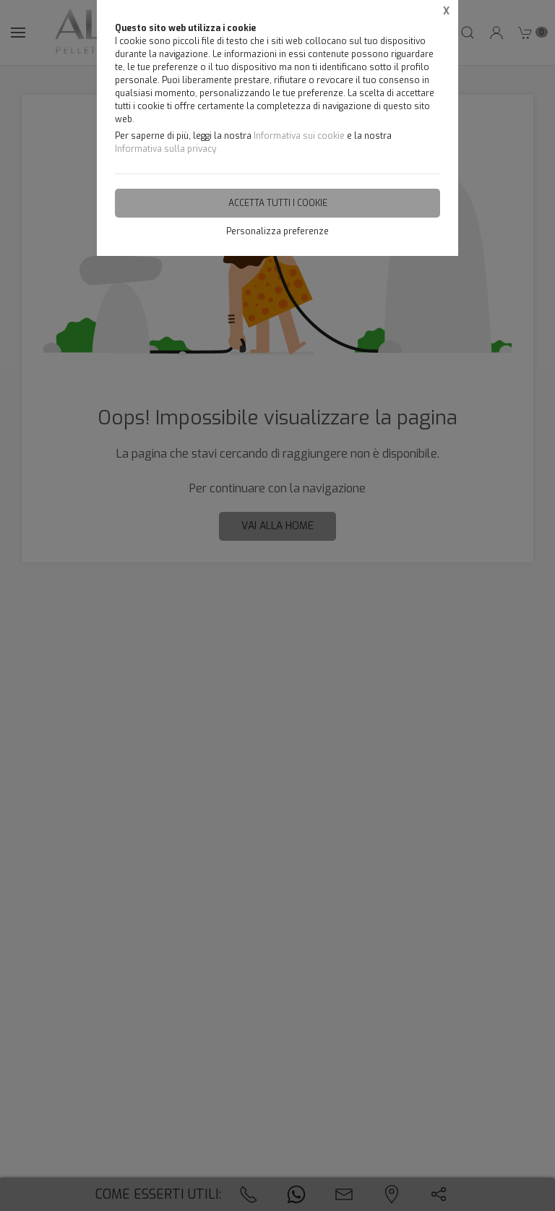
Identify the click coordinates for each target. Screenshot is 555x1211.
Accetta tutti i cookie (277, 203)
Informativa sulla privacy (165, 149)
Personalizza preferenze (277, 231)
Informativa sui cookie (299, 136)
